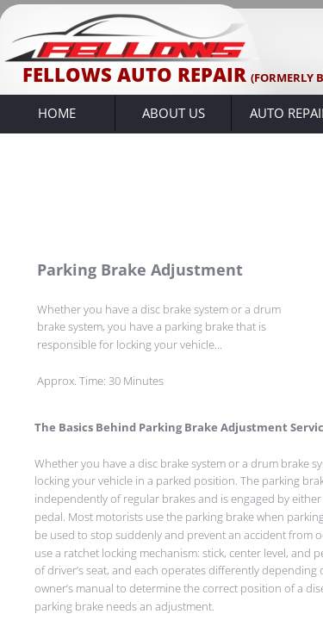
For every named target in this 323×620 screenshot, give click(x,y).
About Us (173, 112)
